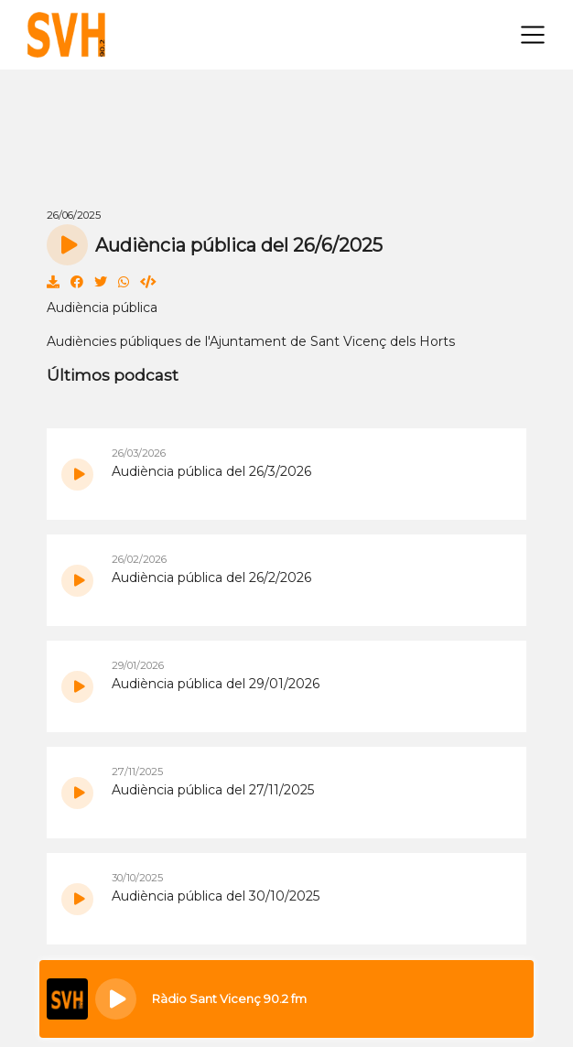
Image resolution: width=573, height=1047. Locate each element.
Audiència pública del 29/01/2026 (215, 683)
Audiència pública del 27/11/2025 (213, 790)
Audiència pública (102, 307)
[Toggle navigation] (532, 34)
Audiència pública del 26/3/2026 (211, 471)
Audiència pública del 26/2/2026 (211, 577)
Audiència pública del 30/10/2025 (215, 896)
